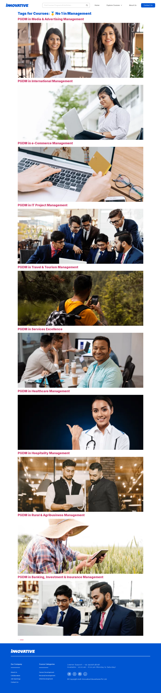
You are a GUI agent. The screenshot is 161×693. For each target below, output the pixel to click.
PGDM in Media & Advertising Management (51, 19)
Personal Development (47, 675)
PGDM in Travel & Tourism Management (48, 267)
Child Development (46, 679)
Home (97, 5)
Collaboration (15, 675)
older (21, 640)
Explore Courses (114, 5)
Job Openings (15, 679)
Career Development (46, 672)
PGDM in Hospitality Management (44, 453)
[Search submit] (87, 5)
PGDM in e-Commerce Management (45, 143)
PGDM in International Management (45, 81)
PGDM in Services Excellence (40, 329)
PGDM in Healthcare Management (44, 391)
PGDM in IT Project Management (42, 205)
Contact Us (14, 682)
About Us (132, 5)
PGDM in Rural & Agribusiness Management (51, 515)
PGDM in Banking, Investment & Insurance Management (60, 577)
